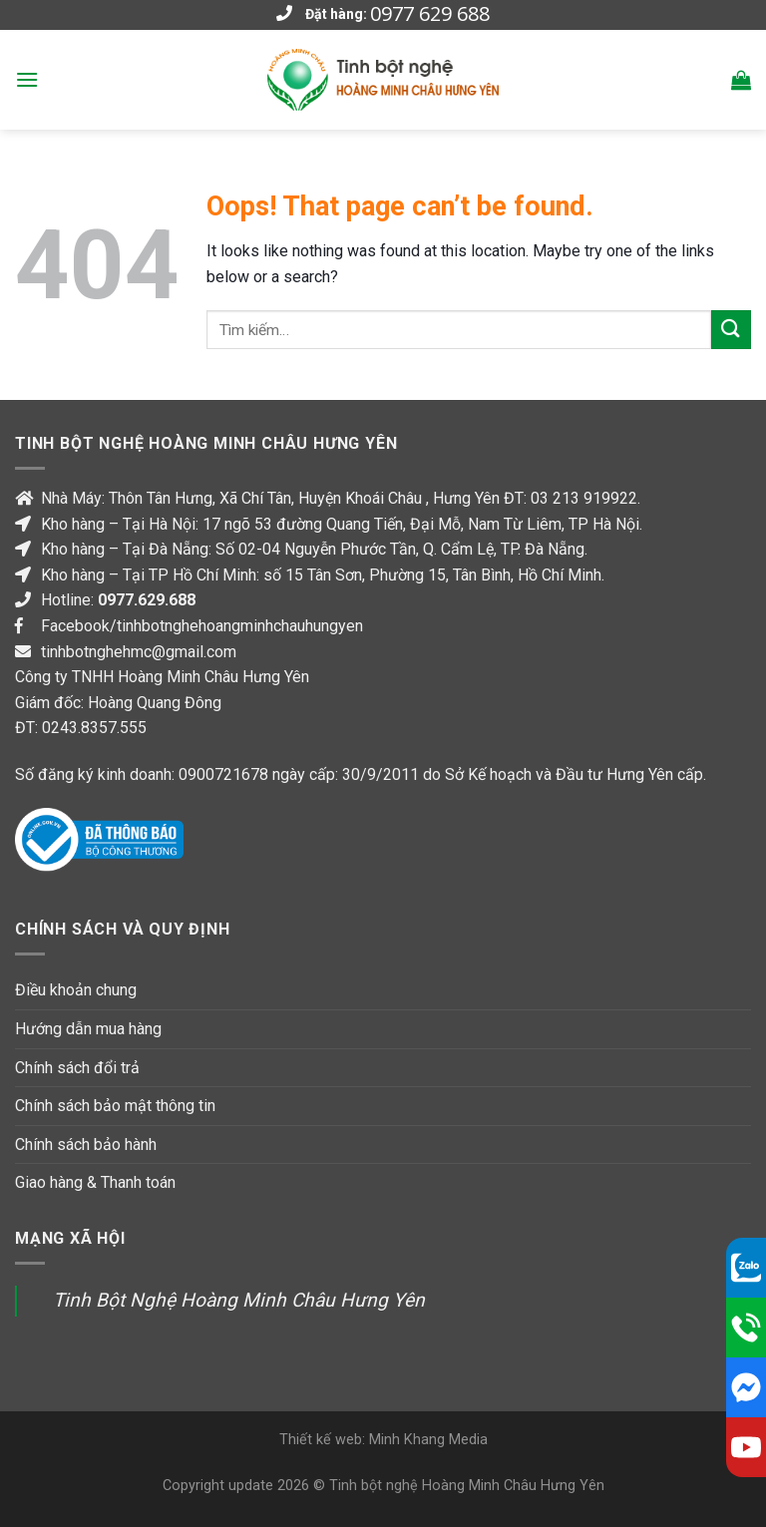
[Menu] (27, 79)
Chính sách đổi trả (77, 1067)
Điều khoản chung (76, 989)
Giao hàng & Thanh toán (95, 1182)
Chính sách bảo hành (86, 1144)
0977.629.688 (146, 599)
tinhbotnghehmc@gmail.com (138, 651)
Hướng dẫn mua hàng (88, 1028)
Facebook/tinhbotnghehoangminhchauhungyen (202, 625)
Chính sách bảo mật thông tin (115, 1105)
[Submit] (731, 329)
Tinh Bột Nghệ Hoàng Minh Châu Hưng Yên (239, 1300)
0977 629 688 (430, 14)
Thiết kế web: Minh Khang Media (383, 1439)
